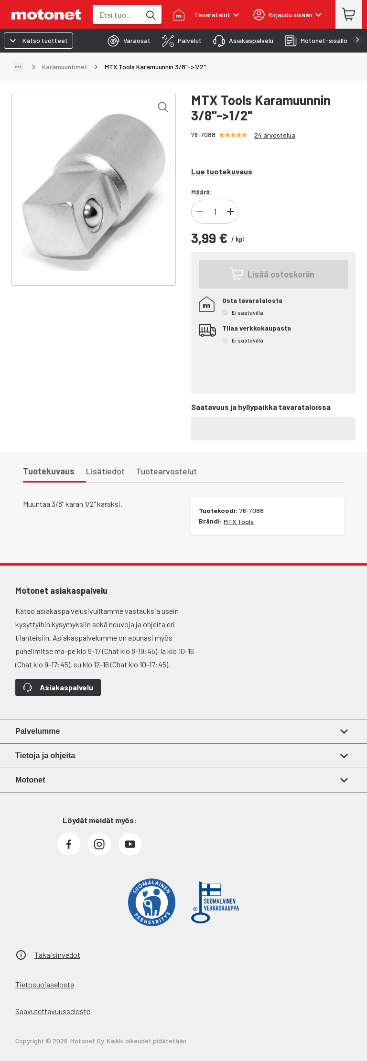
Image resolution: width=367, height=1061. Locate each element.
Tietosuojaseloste (44, 984)
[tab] (126, 40)
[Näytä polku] (18, 67)
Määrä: (201, 192)
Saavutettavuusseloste (52, 1011)
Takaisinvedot (57, 954)
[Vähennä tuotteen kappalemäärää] (200, 212)
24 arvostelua (274, 135)
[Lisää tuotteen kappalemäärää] (230, 212)
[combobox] (116, 14)
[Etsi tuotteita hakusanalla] (150, 14)
